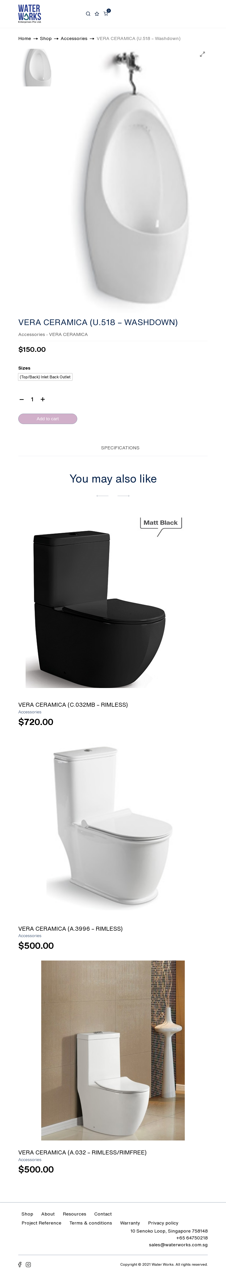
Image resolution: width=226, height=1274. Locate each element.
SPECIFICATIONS (120, 447)
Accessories (31, 334)
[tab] (86, 447)
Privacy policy (163, 1222)
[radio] (45, 376)
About (48, 1213)
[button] (102, 495)
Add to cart (48, 418)
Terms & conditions (90, 1222)
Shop (27, 1213)
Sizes (24, 368)
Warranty (130, 1222)
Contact (103, 1213)
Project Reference (41, 1222)
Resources (74, 1213)
